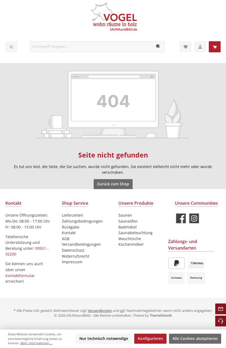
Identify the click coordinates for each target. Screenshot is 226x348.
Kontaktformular (20, 275)
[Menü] (11, 46)
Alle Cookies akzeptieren (195, 338)
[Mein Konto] (200, 46)
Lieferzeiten (72, 215)
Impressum (72, 261)
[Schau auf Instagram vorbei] (194, 218)
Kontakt (69, 232)
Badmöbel (127, 227)
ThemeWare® (161, 315)
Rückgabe (70, 227)
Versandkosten (100, 310)
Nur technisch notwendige (103, 338)
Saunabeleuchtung (135, 232)
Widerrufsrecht (75, 256)
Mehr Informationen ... (36, 343)
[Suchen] (158, 46)
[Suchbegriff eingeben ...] (91, 46)
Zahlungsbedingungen (82, 221)
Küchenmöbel (130, 244)
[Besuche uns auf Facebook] (181, 218)
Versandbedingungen (81, 244)
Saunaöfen (128, 221)
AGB (65, 238)
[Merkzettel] (186, 46)
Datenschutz (73, 250)
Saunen (125, 215)
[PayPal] (176, 263)
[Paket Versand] (196, 263)
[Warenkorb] (215, 46)
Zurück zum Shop (113, 183)
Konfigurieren (150, 338)
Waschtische (129, 238)
